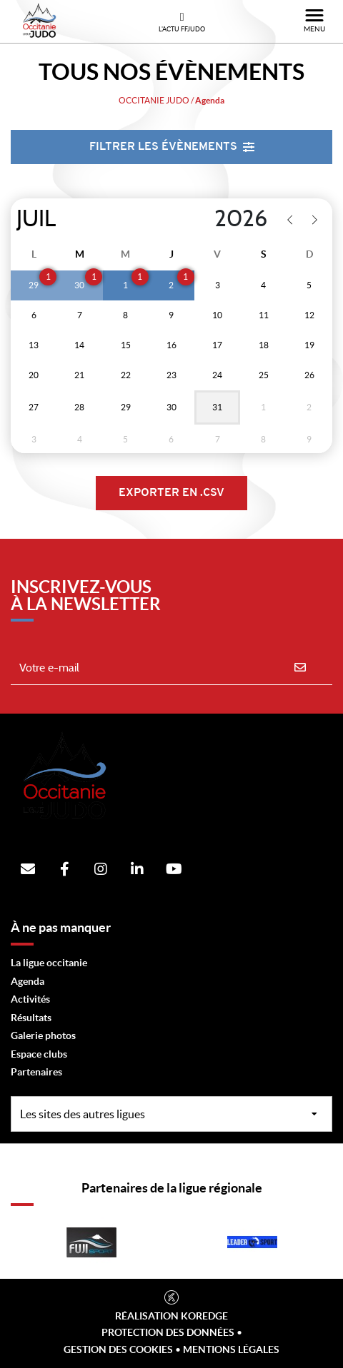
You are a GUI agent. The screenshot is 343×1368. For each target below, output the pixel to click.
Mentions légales (231, 1349)
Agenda (27, 981)
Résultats (31, 1017)
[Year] (212, 219)
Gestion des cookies (118, 1349)
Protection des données (167, 1332)
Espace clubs (39, 1054)
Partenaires (36, 1072)
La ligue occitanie (49, 962)
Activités (30, 999)
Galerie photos (43, 1035)
